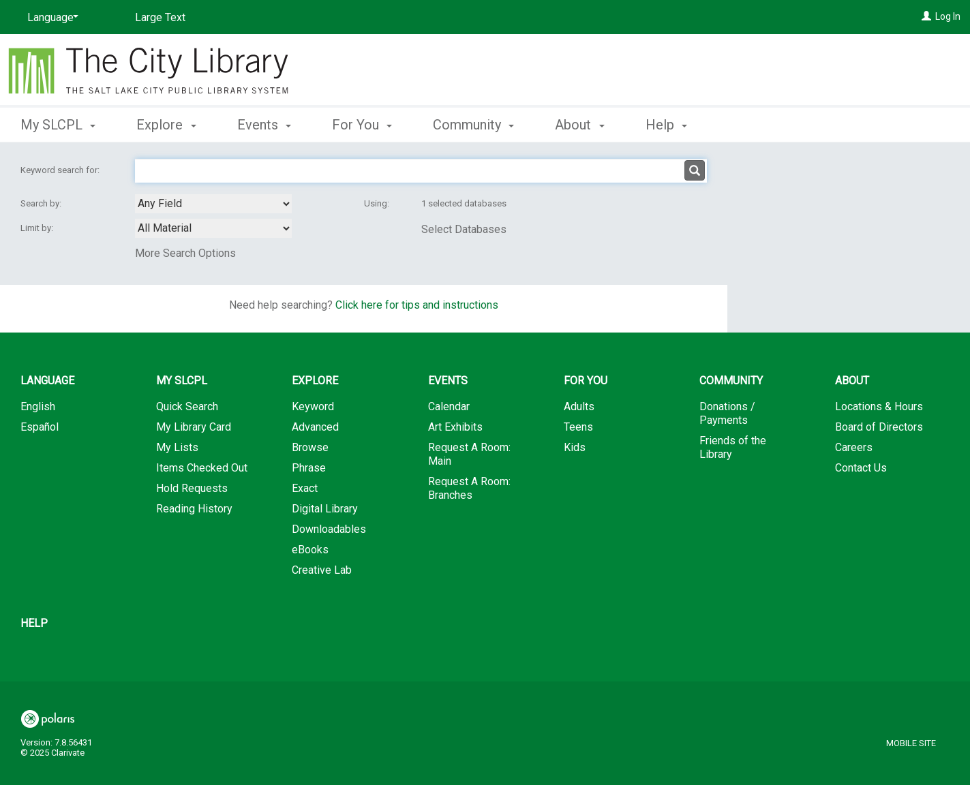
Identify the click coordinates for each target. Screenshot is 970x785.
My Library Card (193, 426)
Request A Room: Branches (469, 488)
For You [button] (362, 125)
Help (34, 623)
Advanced (315, 426)
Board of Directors (879, 426)
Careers (854, 447)
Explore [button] (166, 125)
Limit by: (37, 228)
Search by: (41, 203)
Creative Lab (322, 570)
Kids (575, 447)
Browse (310, 447)
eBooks (310, 549)
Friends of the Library (732, 447)
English (37, 406)
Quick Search (187, 406)
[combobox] (213, 203)
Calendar (449, 406)
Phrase (309, 467)
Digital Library (325, 508)
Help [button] (666, 125)
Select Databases (463, 229)
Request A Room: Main (469, 454)
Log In (947, 16)
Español (39, 426)
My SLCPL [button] (57, 125)
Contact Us (861, 467)
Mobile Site (911, 743)
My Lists (177, 447)
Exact (305, 488)
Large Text (160, 17)
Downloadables (329, 529)
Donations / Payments (727, 413)
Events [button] (264, 125)
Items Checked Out (201, 467)
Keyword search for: (61, 170)
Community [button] (473, 125)
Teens (578, 426)
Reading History (194, 508)
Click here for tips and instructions (416, 304)
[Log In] (926, 16)
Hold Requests (192, 488)
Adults (579, 406)
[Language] (50, 17)
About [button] (579, 125)
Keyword (313, 406)
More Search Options (185, 253)
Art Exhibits (455, 426)
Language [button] (47, 380)
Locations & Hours (879, 406)
